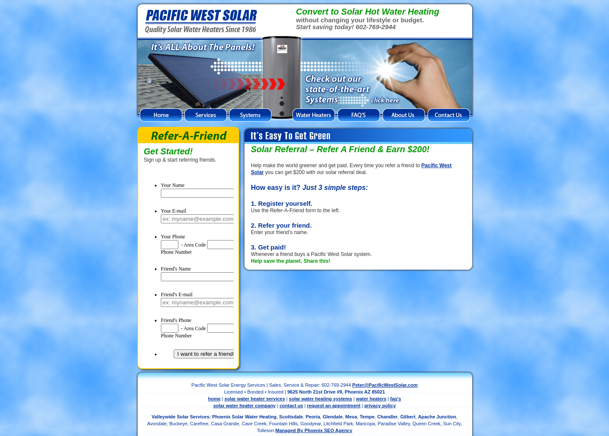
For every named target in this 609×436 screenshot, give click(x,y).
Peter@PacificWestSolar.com (384, 385)
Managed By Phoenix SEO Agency (313, 430)
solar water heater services (254, 398)
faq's (395, 398)
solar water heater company (244, 405)
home (214, 398)
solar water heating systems (320, 398)
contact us (291, 405)
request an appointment (334, 405)
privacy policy (379, 405)
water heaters (371, 398)
